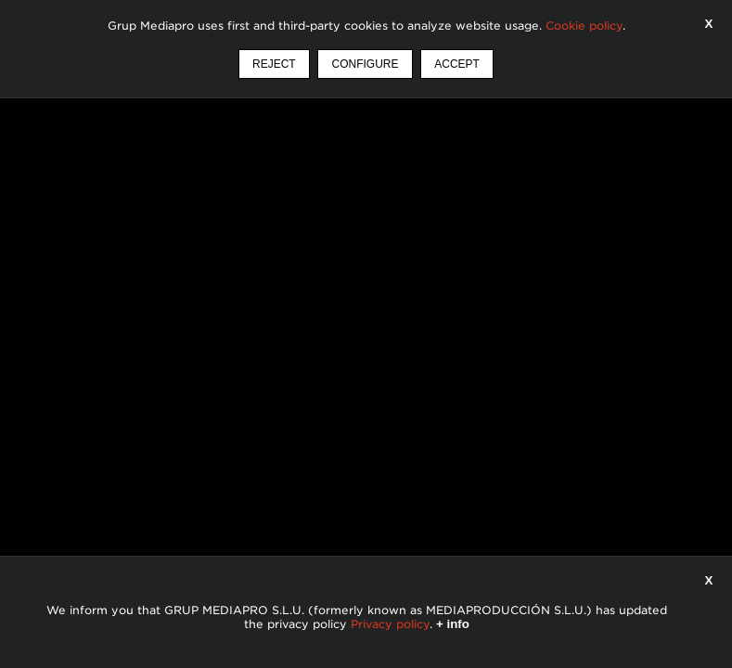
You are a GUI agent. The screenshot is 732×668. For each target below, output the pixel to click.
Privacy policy (390, 624)
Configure (364, 64)
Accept (457, 64)
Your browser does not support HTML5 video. (366, 334)
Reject (274, 64)
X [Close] (709, 580)
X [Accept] (709, 24)
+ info (452, 624)
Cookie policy (584, 25)
